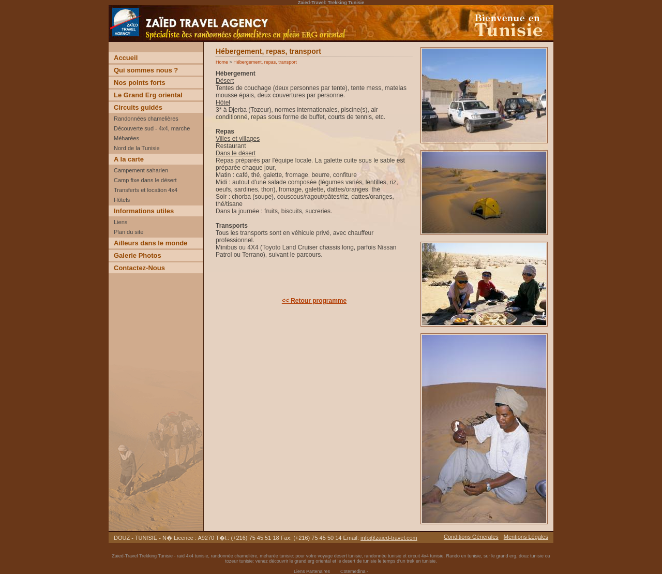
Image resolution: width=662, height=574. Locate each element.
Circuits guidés (138, 107)
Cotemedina (353, 571)
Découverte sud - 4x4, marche (152, 128)
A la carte (129, 159)
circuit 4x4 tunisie (425, 555)
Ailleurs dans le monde (150, 243)
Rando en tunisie (463, 555)
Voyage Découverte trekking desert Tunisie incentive (181, 41)
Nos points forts (140, 82)
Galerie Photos (137, 255)
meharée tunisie (276, 555)
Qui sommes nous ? (146, 70)
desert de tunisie (359, 561)
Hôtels (122, 200)
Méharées (126, 138)
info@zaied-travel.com (388, 538)
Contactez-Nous (139, 268)
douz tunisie (531, 555)
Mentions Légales (526, 537)
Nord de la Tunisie (137, 148)
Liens (120, 222)
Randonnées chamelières (146, 118)
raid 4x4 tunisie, (194, 555)
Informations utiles (144, 211)
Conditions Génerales (471, 537)
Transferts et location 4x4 (145, 190)
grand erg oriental (312, 561)
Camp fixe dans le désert (145, 180)
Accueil (126, 58)
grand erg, (507, 555)
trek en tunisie (421, 561)
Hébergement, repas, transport (265, 62)
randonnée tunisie (382, 555)
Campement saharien (141, 170)
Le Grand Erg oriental (148, 95)
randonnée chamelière (234, 555)
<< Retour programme (314, 300)
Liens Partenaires (312, 571)
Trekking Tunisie (156, 555)
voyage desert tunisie (340, 555)
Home (222, 62)
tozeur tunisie (239, 561)
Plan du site (128, 232)
